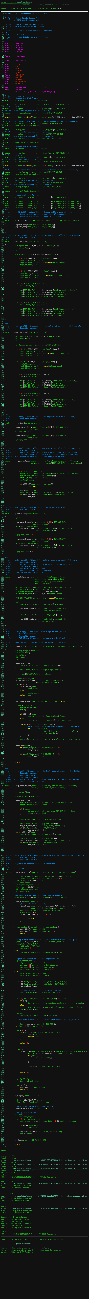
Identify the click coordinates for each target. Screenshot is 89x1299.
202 (2, 438)
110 (2, 244)
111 (2, 246)
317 (2, 680)
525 (2, 1119)
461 (2, 984)
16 (2, 45)
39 (2, 94)
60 (2, 138)
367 (2, 786)
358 (2, 767)
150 (2, 328)
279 (2, 600)
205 (2, 444)
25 (2, 64)
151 (2, 330)
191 (2, 414)
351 (2, 752)
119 (2, 263)
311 (2, 667)
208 (2, 450)
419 (2, 895)
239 (2, 516)
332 (2, 712)
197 (2, 427)
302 (2, 648)
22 (2, 58)
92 (2, 206)
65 (2, 149)
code (56, 5)
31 (2, 77)
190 (2, 412)
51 (2, 119)
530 (2, 1129)
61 (2, 140)
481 (2, 1026)
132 (2, 290)
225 (2, 486)
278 (2, 598)
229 (2, 495)
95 (2, 212)
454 (2, 969)
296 (2, 636)
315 (2, 676)
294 (2, 632)
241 (2, 520)
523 (2, 1115)
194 (2, 421)
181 (2, 393)
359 (2, 769)
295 (2, 634)
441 (2, 942)
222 (2, 480)
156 (2, 341)
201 (2, 435)
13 (2, 39)
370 (2, 792)
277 (2, 596)
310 (2, 665)
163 (2, 355)
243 (2, 524)
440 (2, 940)
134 (2, 294)
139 (2, 305)
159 (2, 347)
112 (2, 248)
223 (2, 482)
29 (2, 73)
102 (2, 227)
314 (2, 674)
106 (2, 235)
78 (2, 176)
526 (2, 1121)
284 (2, 611)
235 (2, 507)
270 (2, 581)
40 (2, 96)
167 (2, 364)
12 (2, 37)
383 (2, 819)
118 (2, 260)
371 (2, 794)
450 (2, 961)
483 (2, 1030)
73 (2, 166)
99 (2, 220)
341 (2, 731)
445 (2, 950)
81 (2, 182)
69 (2, 157)
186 (2, 404)
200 (2, 433)
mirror (48, 5)
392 (2, 838)
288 (2, 619)
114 (2, 252)
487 (2, 1039)
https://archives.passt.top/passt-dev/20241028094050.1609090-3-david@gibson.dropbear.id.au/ (44, 1168)
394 (2, 843)
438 (2, 935)
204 (2, 442)
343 (2, 735)
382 (2, 817)
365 (2, 781)
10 (2, 33)
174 (2, 379)
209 (2, 452)
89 (2, 199)
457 (2, 975)
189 (2, 410)
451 (2, 963)
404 (2, 864)
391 (2, 836)
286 (2, 615)
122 (2, 269)
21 (2, 56)
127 (2, 279)
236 (2, 509)
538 (2, 1146)
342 (2, 733)
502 (2, 1070)
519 (2, 1106)
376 (2, 805)
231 (2, 499)
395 (2, 845)
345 (2, 739)
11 (2, 35)
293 (2, 630)
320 (2, 686)
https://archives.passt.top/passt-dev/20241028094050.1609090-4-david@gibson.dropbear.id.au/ (44, 1164)
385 (2, 824)
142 (2, 311)
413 (2, 883)
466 (2, 994)
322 (2, 691)
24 (2, 62)
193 (2, 419)
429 (2, 916)
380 (2, 813)
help (32, 5)
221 (2, 478)
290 (2, 623)
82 (2, 184)
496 (2, 1058)
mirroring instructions (38, 1248)
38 (2, 92)
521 (2, 1110)
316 (2, 678)
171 (2, 372)
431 (2, 921)
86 (2, 193)
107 (2, 237)
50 (2, 117)
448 (2, 956)
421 (2, 899)
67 (2, 153)
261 (2, 562)
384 (2, 821)
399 (2, 853)
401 (2, 857)
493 (2, 1051)
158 (2, 345)
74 (2, 168)
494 (2, 1053)
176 (2, 383)
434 (2, 927)
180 (2, 391)
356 (2, 762)
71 (2, 161)
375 (2, 802)
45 (2, 106)
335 (2, 718)
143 (2, 313)
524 (2, 1117)
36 (2, 87)
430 (2, 918)
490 (2, 1045)
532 (2, 1134)
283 (2, 608)
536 (2, 1142)
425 (2, 908)
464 (2, 990)
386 (2, 826)
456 (2, 973)
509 (2, 1085)
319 (2, 684)
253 (2, 545)
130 (2, 286)
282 (2, 606)
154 (2, 336)
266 (2, 573)
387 (2, 828)
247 (2, 532)
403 (2, 862)
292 (2, 627)
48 (2, 113)
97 (2, 216)
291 (2, 625)
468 (2, 999)
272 (2, 585)
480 (2, 1024)
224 (2, 484)
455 (2, 971)
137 (2, 300)
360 (2, 771)
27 (2, 68)
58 (2, 134)
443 (2, 946)
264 (2, 568)
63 (2, 144)
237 (2, 511)
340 (2, 729)
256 (2, 551)
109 (2, 241)
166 (2, 362)
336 (2, 720)
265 (2, 570)
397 (2, 849)
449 (2, 959)
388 (2, 830)
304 (2, 653)
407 (2, 870)
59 (2, 136)
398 (2, 851)
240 (2, 518)
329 (2, 705)
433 (2, 925)
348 (2, 746)
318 (2, 682)
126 (2, 277)
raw (59, 9)
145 (2, 317)
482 (2, 1028)
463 (2, 988)
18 (2, 50)
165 (2, 360)
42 (2, 100)
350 (2, 750)
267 (2, 575)
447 (2, 954)
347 (2, 743)
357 (2, 764)
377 (2, 807)
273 (2, 587)
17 (2, 47)
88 (2, 197)
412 (2, 880)
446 (2, 952)
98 (2, 218)
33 (2, 81)
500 (2, 1066)
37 (2, 90)
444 (2, 948)
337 (2, 722)
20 (2, 54)
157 (2, 343)
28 (2, 71)
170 (2, 370)
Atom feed (64, 5)
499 (2, 1064)
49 (2, 115)
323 (2, 693)
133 (2, 292)
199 (2, 431)
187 (2, 406)
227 (2, 490)
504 (2, 1075)
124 (2, 273)
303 (2, 651)
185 (2, 402)
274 (2, 589)
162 (2, 353)
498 (2, 1062)
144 (2, 315)
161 (2, 351)
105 (2, 233)
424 (2, 906)
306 (2, 657)
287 (2, 617)
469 (2, 1001)
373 (2, 798)
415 (2, 887)
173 (2, 376)
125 (2, 275)
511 (2, 1089)
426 (2, 910)
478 (2, 1020)
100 (2, 222)
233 (2, 503)
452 (2, 965)
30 (2, 75)
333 (2, 714)
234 (2, 505)
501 (2, 1068)
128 (2, 282)
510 (2, 1087)
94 (2, 210)
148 (2, 324)
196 (2, 425)
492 (2, 1049)
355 (2, 760)
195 (2, 423)
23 (2, 60)
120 (2, 265)
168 (2, 366)
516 (2, 1100)
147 (2, 322)
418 (2, 893)
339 (2, 727)
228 (2, 492)
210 (2, 454)
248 (2, 535)
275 (2, 592)
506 (2, 1079)
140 (2, 307)
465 (2, 992)
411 (2, 878)
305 (2, 655)
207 (2, 448)
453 (2, 967)
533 (2, 1136)
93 (2, 208)
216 (2, 467)
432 (2, 923)
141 (2, 309)
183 (2, 398)
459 (2, 980)
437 (2, 933)
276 (2, 594)
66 (2, 151)
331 (2, 710)
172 (2, 374)
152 (2, 332)
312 (2, 670)
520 (2, 1108)
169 (2, 368)
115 (2, 254)
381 (2, 815)
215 (2, 465)
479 (2, 1022)
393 (2, 840)
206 (2, 446)
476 (2, 1015)
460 (2, 982)
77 (2, 174)
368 (2, 788)
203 (2, 440)
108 (2, 239)
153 (2, 334)
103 (2, 229)
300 (2, 644)
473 (2, 1009)
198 (2, 429)
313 (2, 672)
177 (2, 385)
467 (2, 996)
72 (2, 163)
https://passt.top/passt (28, 1171)
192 (2, 416)
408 (2, 872)
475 (2, 1013)
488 (2, 1041)
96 (2, 214)
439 (2, 937)
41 (2, 98)
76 (2, 172)
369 (2, 790)
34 (2, 83)
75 (2, 170)
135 (2, 296)
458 (2, 978)
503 (2, 1072)
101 (2, 225)
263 (2, 566)
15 (2, 43)
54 (2, 125)
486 (2, 1037)
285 (2, 613)
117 (2, 258)
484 (2, 1032)
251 (2, 541)
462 (2, 986)
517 (2, 1102)
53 (2, 123)
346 (2, 741)
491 (2, 1047)
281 (2, 604)
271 (2, 583)
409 (2, 874)
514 (2, 1096)
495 (2, 1056)
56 (2, 130)
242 (2, 522)
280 (2, 602)
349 (2, 748)
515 (2, 1098)
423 (2, 904)
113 (2, 250)
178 (2, 387)
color (39, 5)
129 (2, 284)
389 (2, 832)
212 (2, 459)
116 (2, 256)
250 (2, 539)
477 (2, 1018)
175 (2, 381)
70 (2, 159)
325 (2, 697)
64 (2, 147)
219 (2, 473)
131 (2, 288)
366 (2, 783)
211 (2, 457)
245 (2, 528)
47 (2, 111)
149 (2, 326)
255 (2, 549)
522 (2, 1112)
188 (2, 408)
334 (2, 716)
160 (2, 349)
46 (2, 109)
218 (2, 471)
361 (2, 773)
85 (2, 191)
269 (2, 579)
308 (2, 661)
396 (2, 847)
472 (2, 1007)
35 (2, 85)
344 (2, 737)
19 (2, 52)
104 (2, 231)
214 (2, 463)
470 (2, 1003)
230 (2, 497)
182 (2, 395)
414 (2, 885)
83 (2, 187)
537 (2, 1144)
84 (2, 189)
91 (2, 203)
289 (2, 621)
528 (2, 1125)
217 (2, 469)
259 (2, 558)
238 (2, 514)
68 (2, 155)
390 (2, 834)
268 (2, 577)
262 (2, 564)
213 (2, 461)
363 (2, 777)
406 (2, 868)
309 (2, 663)
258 (2, 556)
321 (2, 689)
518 (2, 1104)
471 (2, 1005)
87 (2, 195)
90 (2, 201)
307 (2, 659)
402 (2, 859)
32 (2, 79)
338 (2, 724)
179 (2, 389)
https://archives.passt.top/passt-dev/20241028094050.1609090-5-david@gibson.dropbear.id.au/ (44, 1160)
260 (2, 560)
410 (2, 876)
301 (2, 646)
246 (2, 530)
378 (2, 809)
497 (2, 1060)
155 (2, 338)
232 (2, 501)
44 (2, 104)
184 (2, 400)
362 (2, 775)
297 (2, 638)
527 (2, 1123)
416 (2, 889)
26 (2, 66)
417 (2, 891)
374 (2, 800)
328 (2, 703)
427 (2, 912)
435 (2, 929)
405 (2, 866)
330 (2, 708)
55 (2, 128)
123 (2, 271)
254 (2, 547)
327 (2, 701)
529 (2, 1127)
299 (2, 642)
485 (2, 1034)
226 (2, 488)
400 (2, 855)
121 (2, 267)
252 (2, 543)
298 (2, 640)
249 (2, 537)
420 (2, 897)
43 (2, 102)
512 (2, 1091)
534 (2, 1138)
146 (2, 319)
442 (2, 944)
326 (2, 699)
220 (2, 476)
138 (2, 303)
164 (2, 357)
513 (2, 1094)
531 (2, 1131)
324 (2, 695)
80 (2, 180)
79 (2, 178)
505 (2, 1077)
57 (2, 132)
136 (2, 298)
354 (2, 758)
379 (2, 811)
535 (2, 1140)
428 (2, 914)
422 (2, 902)
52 (2, 121)
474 (2, 1011)
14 (2, 41)
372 (2, 796)
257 (2, 554)
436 (2, 931)
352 (2, 754)
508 (2, 1083)
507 (2, 1081)
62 (2, 142)
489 (2, 1043)
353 (2, 756)
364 (2, 779)
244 (2, 526)
